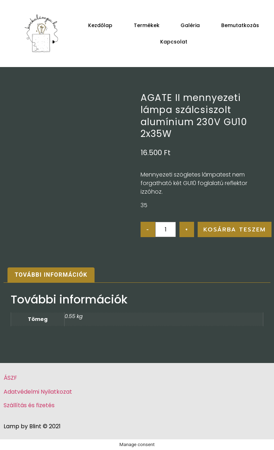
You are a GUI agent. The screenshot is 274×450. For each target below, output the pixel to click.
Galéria (190, 25)
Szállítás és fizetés (29, 405)
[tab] (51, 275)
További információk (51, 274)
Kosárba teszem (234, 229)
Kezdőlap (100, 25)
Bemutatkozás (240, 25)
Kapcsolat (173, 41)
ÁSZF (10, 378)
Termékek (146, 25)
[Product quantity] (165, 229)
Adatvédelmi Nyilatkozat (38, 392)
